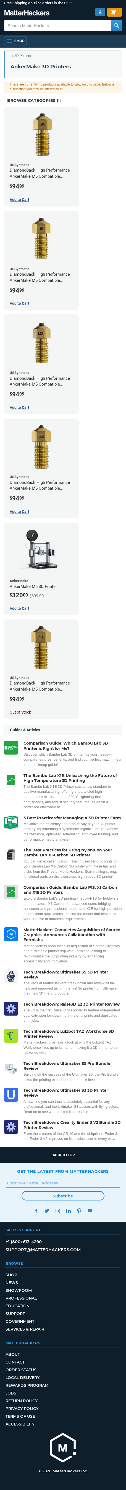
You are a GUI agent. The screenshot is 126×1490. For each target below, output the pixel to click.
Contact (15, 1362)
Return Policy (22, 1400)
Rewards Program (27, 1385)
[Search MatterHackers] (116, 25)
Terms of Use (20, 1416)
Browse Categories (34, 100)
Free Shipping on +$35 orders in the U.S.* (38, 3)
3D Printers (22, 56)
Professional (21, 1298)
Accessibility (20, 1424)
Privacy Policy (22, 1408)
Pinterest (79, 1211)
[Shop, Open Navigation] (15, 41)
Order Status (21, 1369)
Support (15, 1313)
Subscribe (63, 1196)
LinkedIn (68, 1211)
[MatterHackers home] (27, 13)
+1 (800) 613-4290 (24, 1241)
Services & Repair (25, 1329)
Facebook (36, 1211)
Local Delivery (23, 1377)
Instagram (57, 1211)
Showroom (19, 1290)
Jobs (11, 1393)
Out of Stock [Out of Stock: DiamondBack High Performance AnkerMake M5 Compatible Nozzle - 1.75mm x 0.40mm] (20, 712)
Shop (11, 1274)
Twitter (47, 1211)
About (13, 1354)
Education (18, 1305)
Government (20, 1321)
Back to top (63, 1155)
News (12, 1282)
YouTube (90, 1211)
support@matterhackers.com (43, 1249)
